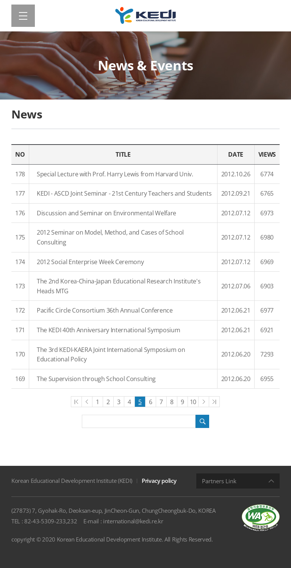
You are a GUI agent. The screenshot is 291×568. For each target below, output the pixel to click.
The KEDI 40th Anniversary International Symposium (108, 330)
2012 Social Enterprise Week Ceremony (90, 262)
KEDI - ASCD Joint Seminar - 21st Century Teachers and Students (124, 193)
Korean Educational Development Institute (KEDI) (71, 480)
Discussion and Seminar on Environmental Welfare (106, 213)
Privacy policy (159, 480)
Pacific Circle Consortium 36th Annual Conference (105, 310)
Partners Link (219, 481)
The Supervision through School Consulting (96, 379)
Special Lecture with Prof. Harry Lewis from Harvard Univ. (115, 174)
